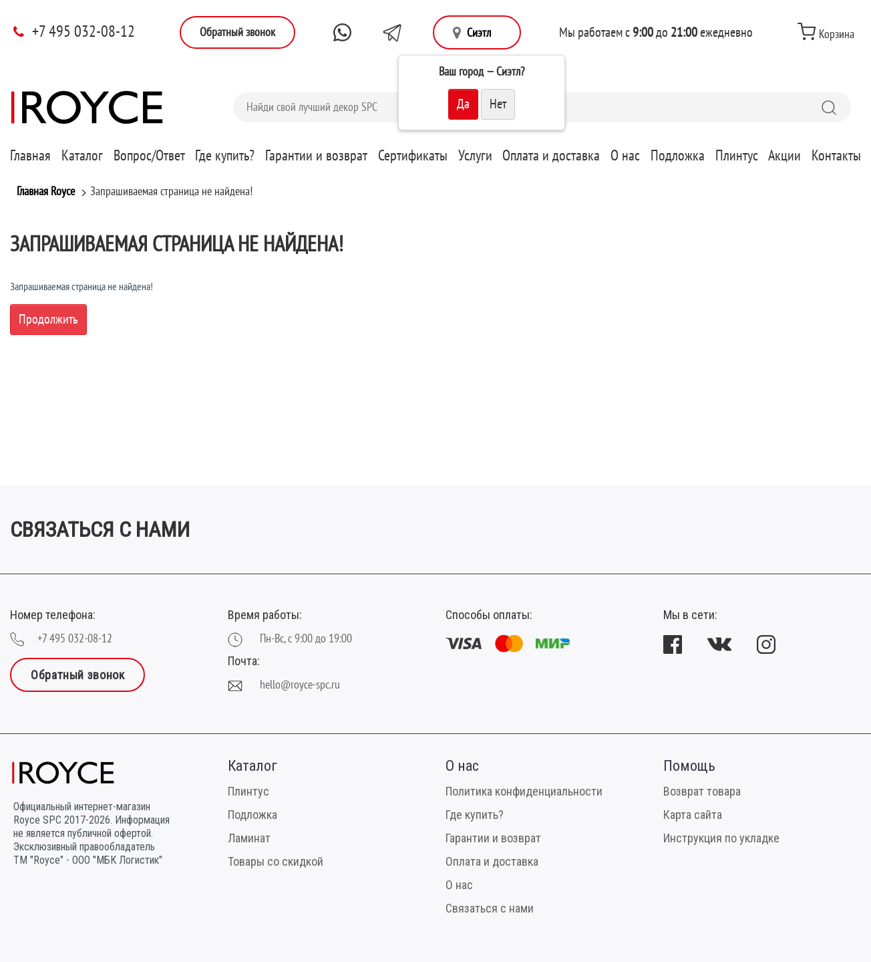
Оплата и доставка (551, 155)
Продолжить (48, 320)
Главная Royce (46, 192)
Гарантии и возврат (316, 155)
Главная (30, 155)
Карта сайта (692, 815)
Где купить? (224, 155)
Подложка (678, 155)
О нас (625, 155)
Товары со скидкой (275, 861)
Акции (784, 155)
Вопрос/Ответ (149, 155)
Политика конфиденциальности (524, 791)
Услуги (475, 155)
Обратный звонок (237, 32)
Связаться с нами (490, 908)
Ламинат (249, 838)
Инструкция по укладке (721, 838)
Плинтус (736, 155)
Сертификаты (413, 155)
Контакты (836, 155)
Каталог (82, 155)
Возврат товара (702, 791)
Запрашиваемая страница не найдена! (171, 192)
